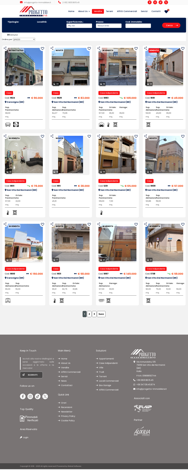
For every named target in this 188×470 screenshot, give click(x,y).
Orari (62, 403)
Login (24, 438)
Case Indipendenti (107, 363)
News (62, 381)
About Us (83, 11)
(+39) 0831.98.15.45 (69, 2)
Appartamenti (105, 359)
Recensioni (65, 408)
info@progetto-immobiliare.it (35, 2)
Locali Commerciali (107, 381)
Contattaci (65, 386)
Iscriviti (29, 375)
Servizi (144, 11)
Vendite (98, 11)
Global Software (74, 467)
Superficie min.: (79, 24)
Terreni (109, 11)
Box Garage (103, 386)
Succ (101, 314)
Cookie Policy (66, 421)
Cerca (172, 25)
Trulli (100, 372)
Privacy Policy (66, 416)
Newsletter (65, 412)
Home (71, 11)
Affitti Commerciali (127, 11)
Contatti (156, 11)
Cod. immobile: (138, 24)
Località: (42, 22)
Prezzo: (109, 24)
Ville (99, 368)
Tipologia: (13, 22)
